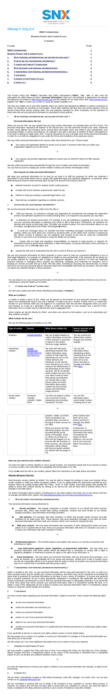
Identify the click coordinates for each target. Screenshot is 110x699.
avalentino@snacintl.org (29, 679)
